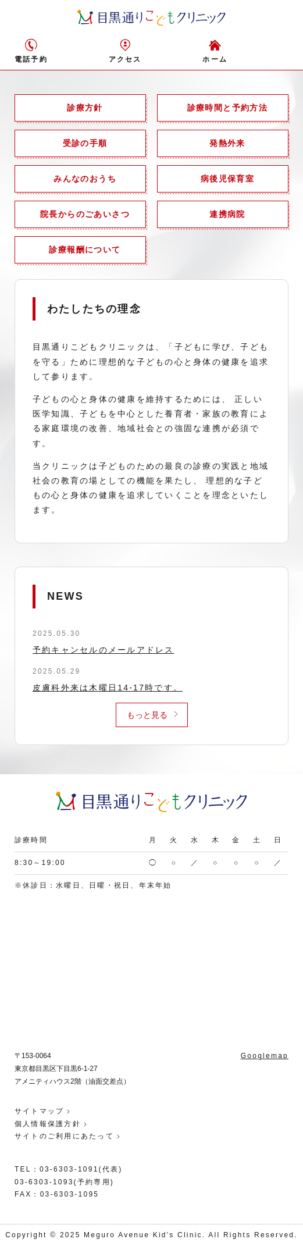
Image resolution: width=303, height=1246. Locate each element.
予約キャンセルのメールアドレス (103, 649)
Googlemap (264, 1056)
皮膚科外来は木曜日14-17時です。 (108, 687)
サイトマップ (39, 1111)
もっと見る (147, 715)
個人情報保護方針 (48, 1124)
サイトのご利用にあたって (64, 1136)
